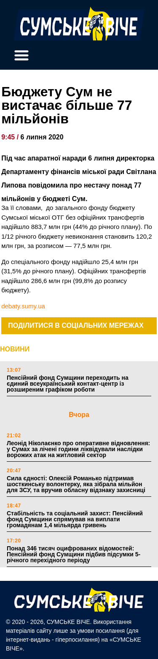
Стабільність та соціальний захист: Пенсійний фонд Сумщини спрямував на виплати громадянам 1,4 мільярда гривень (75, 519)
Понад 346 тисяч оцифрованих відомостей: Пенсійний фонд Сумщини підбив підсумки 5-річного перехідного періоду (73, 554)
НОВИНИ (14, 349)
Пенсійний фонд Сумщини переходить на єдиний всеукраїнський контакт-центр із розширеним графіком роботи (68, 383)
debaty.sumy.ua (23, 306)
